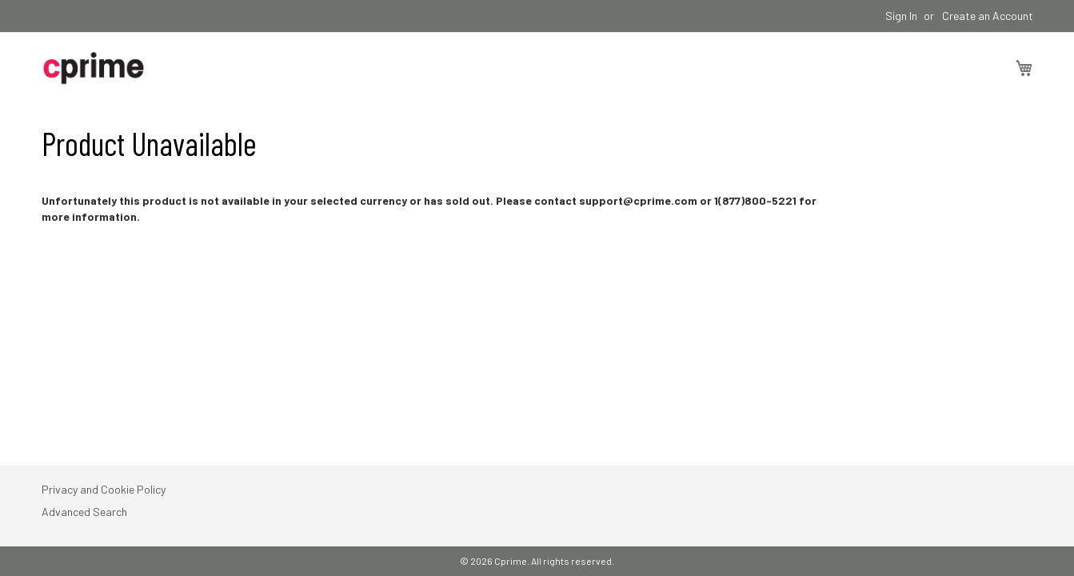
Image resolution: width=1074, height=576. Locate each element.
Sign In (901, 15)
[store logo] (94, 68)
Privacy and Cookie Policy (104, 489)
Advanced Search (84, 511)
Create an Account (987, 15)
